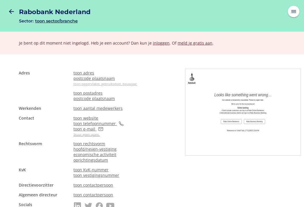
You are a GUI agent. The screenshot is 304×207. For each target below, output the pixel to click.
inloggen (161, 43)
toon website (85, 118)
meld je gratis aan (195, 43)
